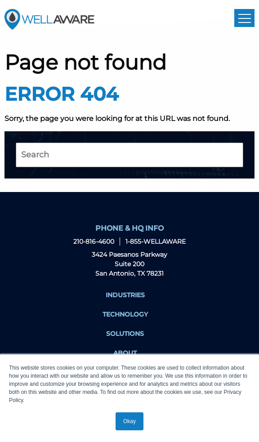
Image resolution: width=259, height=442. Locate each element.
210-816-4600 (93, 241)
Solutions (125, 333)
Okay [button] (129, 421)
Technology (125, 314)
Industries (125, 295)
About (125, 353)
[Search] (129, 155)
